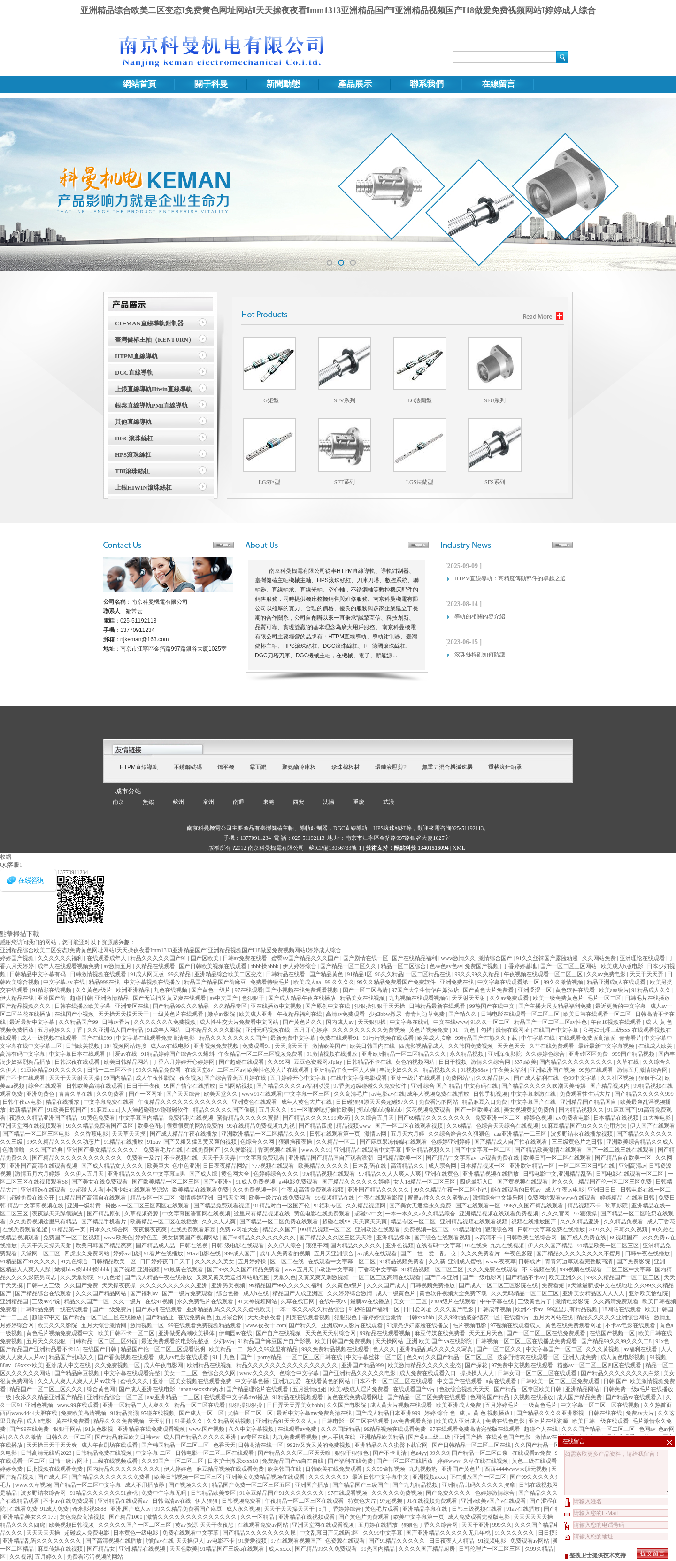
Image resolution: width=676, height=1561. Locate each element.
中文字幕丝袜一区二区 (375, 1357)
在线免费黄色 (195, 1317)
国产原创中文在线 (328, 1006)
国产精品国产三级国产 (361, 1485)
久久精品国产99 (79, 1022)
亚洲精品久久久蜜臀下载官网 (391, 1445)
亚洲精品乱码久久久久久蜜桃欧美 (229, 1309)
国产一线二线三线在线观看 (620, 1149)
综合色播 (228, 1293)
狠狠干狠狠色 (352, 1453)
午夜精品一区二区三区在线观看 (305, 1501)
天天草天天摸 (129, 1133)
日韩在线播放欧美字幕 (83, 1006)
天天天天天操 (43, 1533)
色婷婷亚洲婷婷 (451, 1141)
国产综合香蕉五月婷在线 (236, 1078)
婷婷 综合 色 (440, 1413)
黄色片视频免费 (429, 1030)
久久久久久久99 (328, 1477)
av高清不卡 (489, 1237)
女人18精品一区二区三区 (425, 1181)
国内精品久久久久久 (356, 1245)
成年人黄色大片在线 (307, 1102)
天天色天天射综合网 (331, 1333)
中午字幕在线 (538, 1038)
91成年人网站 (164, 1030)
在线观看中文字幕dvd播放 (237, 1397)
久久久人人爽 (219, 1221)
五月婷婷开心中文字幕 (299, 1078)
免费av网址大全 (239, 1229)
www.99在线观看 (78, 1405)
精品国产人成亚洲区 (298, 1293)
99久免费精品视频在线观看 (335, 1349)
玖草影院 (617, 1205)
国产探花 (477, 1365)
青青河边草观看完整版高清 (579, 1261)
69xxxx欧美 (29, 1365)
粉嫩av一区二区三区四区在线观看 (148, 1205)
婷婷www (449, 1461)
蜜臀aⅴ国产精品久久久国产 (305, 958)
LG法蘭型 (419, 400)
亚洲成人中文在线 (69, 1365)
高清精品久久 (408, 1165)
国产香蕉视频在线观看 (126, 1357)
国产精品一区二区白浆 (480, 1453)
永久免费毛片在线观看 (206, 1301)
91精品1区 (359, 974)
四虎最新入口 (477, 1181)
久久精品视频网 (366, 1205)
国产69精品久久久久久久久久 (435, 1118)
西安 (298, 802)
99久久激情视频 (564, 982)
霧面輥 (258, 767)
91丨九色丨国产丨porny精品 (247, 1357)
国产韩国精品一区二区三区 (175, 1445)
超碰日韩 (81, 998)
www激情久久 (458, 958)
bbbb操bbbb (265, 966)
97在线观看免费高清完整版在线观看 (476, 1429)
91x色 (662, 1341)
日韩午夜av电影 (22, 1102)
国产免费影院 (634, 1261)
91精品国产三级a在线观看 (233, 1549)
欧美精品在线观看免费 (201, 1189)
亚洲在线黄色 (442, 1173)
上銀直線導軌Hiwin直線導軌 (153, 388)
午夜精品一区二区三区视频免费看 (261, 1054)
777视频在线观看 (273, 1165)
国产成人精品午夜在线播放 (302, 998)
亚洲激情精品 (112, 998)
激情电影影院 (573, 1301)
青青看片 (630, 1038)
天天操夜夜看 (265, 1317)
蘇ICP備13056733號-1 (335, 848)
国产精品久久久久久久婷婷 (356, 1181)
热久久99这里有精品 (273, 1349)
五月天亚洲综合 (334, 1253)
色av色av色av (446, 966)
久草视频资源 (142, 1213)
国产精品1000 (126, 1517)
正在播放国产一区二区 (478, 1477)
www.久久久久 (258, 1373)
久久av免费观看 (510, 998)
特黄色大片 (362, 1501)
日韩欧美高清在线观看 (95, 1086)
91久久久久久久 (515, 1533)
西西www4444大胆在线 (29, 1413)
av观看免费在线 (500, 1157)
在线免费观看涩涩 (25, 1229)
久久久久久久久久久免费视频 (369, 1030)
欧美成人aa (308, 982)
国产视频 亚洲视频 (137, 1269)
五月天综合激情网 (104, 1325)
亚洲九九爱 (287, 1381)
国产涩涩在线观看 (553, 1501)
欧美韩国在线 (285, 1469)
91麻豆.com (105, 1110)
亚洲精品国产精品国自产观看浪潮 (331, 1157)
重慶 (358, 802)
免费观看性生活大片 (586, 1094)
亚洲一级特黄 (84, 1205)
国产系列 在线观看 (160, 1309)
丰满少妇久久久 (399, 1070)
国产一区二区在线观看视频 (409, 1126)
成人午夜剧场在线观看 (110, 1445)
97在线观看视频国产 (297, 1541)
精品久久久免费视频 (119, 1421)
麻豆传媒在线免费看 (441, 1333)
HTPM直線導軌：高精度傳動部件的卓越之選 (510, 578)
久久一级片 (128, 1301)
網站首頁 (139, 84)
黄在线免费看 (73, 1421)
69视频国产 (624, 1237)
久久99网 (280, 1062)
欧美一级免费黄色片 (559, 998)
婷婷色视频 (538, 1118)
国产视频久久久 (189, 1485)
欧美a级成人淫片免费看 (360, 1389)
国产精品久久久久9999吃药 (317, 1118)
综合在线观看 (45, 1086)
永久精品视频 (467, 1054)
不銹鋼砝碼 (188, 767)
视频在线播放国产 (534, 1221)
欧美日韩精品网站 (127, 1062)
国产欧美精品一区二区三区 (166, 1181)
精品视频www (354, 1126)
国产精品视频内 (610, 1086)
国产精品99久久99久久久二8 (617, 1341)
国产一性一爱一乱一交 (429, 1253)
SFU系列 (495, 400)
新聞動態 (283, 84)
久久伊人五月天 (84, 1173)
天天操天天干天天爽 (52, 1445)
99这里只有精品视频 (573, 1309)
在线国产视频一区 (613, 1333)
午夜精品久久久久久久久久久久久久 (184, 1102)
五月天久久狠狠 (46, 1341)
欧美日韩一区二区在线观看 (557, 1157)
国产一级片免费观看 (188, 1293)
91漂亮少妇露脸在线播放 (418, 1325)
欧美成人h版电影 (623, 966)
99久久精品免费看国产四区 (100, 1126)
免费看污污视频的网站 (95, 1556)
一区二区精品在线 (429, 974)
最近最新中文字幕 (32, 1022)
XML (459, 848)
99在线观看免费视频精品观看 (205, 1325)
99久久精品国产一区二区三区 (623, 1277)
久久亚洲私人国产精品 (116, 1030)
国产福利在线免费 (351, 1461)
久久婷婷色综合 (545, 1054)
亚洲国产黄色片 (461, 1469)
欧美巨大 (158, 1165)
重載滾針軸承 (505, 767)
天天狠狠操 (372, 1022)
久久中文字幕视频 (252, 1429)
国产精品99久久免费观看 (326, 1549)
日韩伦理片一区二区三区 (490, 1549)
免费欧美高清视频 (84, 1413)
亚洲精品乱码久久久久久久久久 (42, 1541)
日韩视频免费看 (242, 1501)
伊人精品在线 (17, 998)
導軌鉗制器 (314, 828)
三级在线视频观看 (115, 1461)
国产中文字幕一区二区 (483, 1149)
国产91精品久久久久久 (397, 1541)
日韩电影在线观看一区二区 (630, 1173)
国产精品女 (101, 1549)
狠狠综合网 (500, 1229)
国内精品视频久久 (582, 1110)
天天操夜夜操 (119, 1285)
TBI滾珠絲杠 (132, 471)
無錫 (148, 802)
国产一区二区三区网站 (569, 966)
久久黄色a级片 (94, 990)
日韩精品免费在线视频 (104, 1453)
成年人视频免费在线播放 (438, 1094)
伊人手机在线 (339, 1437)
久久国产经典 (46, 1149)
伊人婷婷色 (178, 1469)
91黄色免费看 (98, 1118)
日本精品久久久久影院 (214, 1030)
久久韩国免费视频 (471, 1046)
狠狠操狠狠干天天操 (380, 1006)
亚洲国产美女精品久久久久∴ (103, 1149)
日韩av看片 (116, 1022)
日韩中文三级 (43, 1285)
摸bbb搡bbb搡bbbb (380, 1110)
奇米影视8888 (90, 1509)
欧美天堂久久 (221, 1094)
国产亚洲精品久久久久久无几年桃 (449, 1533)
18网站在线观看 (622, 1309)
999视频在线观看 (581, 1269)
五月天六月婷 (408, 1133)
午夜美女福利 (510, 1070)
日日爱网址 (417, 1309)
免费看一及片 (143, 1157)
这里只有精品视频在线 (263, 1213)
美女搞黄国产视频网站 (191, 1237)
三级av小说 (46, 1301)
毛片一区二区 (604, 998)
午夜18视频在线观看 (617, 1022)
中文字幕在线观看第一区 (509, 982)
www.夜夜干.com (265, 1325)
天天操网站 (389, 1341)
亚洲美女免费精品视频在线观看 (266, 1477)
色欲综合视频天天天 (465, 1389)
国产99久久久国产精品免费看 (244, 1269)
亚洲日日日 (602, 1189)
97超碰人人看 (87, 1189)
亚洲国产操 (469, 1437)
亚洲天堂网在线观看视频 (323, 1525)
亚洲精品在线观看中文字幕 (368, 1149)
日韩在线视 (194, 1245)
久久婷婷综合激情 (350, 1293)
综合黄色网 (101, 1389)
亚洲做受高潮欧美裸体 (187, 1333)
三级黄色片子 (535, 1301)
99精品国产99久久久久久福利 (286, 1285)
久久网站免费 (599, 958)
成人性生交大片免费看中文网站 (240, 1022)
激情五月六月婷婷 (38, 1173)
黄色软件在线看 (575, 990)
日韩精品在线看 (286, 974)
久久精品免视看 (624, 1221)
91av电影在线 (204, 1253)
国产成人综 (204, 1173)
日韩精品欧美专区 (214, 1493)
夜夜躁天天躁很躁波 (58, 1213)
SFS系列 (494, 482)
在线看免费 (23, 1509)
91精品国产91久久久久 (29, 1261)
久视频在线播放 (534, 1397)
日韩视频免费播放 (433, 1285)
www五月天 (299, 1269)
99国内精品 (118, 1078)
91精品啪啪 (468, 1229)
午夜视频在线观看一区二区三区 (544, 974)
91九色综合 (74, 1261)
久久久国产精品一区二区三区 (598, 1429)
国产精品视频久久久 (26, 1006)
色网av (647, 1429)
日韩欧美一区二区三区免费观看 (561, 1381)
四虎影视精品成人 (422, 1046)
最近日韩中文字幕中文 (381, 1477)
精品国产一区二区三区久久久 (46, 1389)
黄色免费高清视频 (83, 1517)
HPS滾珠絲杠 (133, 454)
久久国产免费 (82, 1285)
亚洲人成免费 (580, 1357)
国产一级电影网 (482, 1277)
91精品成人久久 (651, 990)
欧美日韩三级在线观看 (601, 1421)
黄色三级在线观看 (535, 1461)
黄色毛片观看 (382, 1509)
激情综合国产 (496, 958)
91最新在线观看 (184, 1269)
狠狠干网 (317, 1245)
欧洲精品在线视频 (210, 1365)
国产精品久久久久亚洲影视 (550, 1413)
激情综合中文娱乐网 (499, 1197)
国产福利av (144, 1293)
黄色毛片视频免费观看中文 (60, 1333)
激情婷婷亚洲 (197, 1197)
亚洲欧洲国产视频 (553, 1070)
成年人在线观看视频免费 (69, 966)
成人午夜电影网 (164, 1365)
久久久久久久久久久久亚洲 (174, 1285)
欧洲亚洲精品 (133, 990)
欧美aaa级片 (614, 990)
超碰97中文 (368, 1213)
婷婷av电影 (127, 1253)
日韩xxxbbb (421, 1317)
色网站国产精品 (490, 1397)
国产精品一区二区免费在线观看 (279, 1221)
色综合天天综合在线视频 (507, 1126)
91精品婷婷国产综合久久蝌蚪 (178, 1054)
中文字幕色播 (252, 1381)
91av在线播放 (523, 1509)
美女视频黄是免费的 (530, 1110)
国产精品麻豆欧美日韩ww (128, 1437)
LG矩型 (269, 400)
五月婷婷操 (253, 1261)
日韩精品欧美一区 (400, 1157)
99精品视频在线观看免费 (395, 1429)
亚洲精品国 (15, 1301)
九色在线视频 (171, 990)
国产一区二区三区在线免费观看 (547, 1333)
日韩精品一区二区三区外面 (104, 1341)
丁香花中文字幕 (378, 1269)
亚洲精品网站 (582, 1389)
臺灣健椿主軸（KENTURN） (154, 339)
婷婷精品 (612, 1197)
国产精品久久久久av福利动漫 (293, 1086)
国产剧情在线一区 (366, 958)
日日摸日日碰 (555, 1533)
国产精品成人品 (156, 1245)
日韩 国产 (615, 1381)
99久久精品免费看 (159, 1070)
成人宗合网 (443, 1165)
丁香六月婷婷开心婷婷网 (184, 1062)
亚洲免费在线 (457, 982)
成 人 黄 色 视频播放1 (486, 1413)
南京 (118, 802)
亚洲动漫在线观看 (378, 1229)
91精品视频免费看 (402, 1261)
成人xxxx (280, 1549)
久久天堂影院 (77, 1277)
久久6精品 (459, 1126)
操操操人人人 (477, 1373)
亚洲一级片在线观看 (417, 1078)
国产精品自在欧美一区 (624, 1157)
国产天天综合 (183, 1094)
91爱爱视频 (253, 1541)
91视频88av (475, 1070)
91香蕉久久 (189, 1421)
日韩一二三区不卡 (110, 1070)
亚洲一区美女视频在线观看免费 (193, 1381)
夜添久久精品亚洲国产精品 (43, 1118)
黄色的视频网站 (415, 1062)
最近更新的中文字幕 (621, 1006)
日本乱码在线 (370, 1165)
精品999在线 (105, 982)
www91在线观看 (262, 1094)
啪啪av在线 (159, 1541)
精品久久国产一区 (87, 1301)
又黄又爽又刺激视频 (324, 1277)
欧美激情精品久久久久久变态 (425, 1365)
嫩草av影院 (222, 1014)
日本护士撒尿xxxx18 (233, 1461)
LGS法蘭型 (420, 482)
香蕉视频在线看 (278, 1149)
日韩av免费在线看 (246, 958)
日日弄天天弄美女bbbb (295, 1405)
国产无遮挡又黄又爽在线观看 (170, 998)
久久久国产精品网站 (102, 1293)
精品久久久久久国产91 (159, 958)
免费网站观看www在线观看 (562, 1197)
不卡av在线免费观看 (69, 1501)
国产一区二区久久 (499, 1349)
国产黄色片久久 (303, 1022)
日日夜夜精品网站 (226, 1165)
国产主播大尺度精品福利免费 (555, 1006)
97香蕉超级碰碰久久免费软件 (370, 1086)
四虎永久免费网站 (87, 1253)
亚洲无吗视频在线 (268, 1030)
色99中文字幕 (580, 1078)
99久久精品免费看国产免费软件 (397, 982)
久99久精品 (539, 1549)
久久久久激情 (25, 1437)
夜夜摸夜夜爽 (150, 1229)
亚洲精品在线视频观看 (307, 1517)
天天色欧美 (183, 1549)
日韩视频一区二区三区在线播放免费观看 (527, 1341)
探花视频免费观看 (429, 1110)
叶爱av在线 (123, 1054)
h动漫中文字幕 (336, 1269)
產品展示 (355, 84)
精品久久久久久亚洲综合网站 (613, 1317)
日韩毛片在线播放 (648, 998)
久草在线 (628, 1062)
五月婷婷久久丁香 (61, 1030)
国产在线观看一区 (478, 1205)
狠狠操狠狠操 (246, 1405)
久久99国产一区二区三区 (173, 1461)
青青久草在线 (76, 1094)
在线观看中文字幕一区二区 (342, 1261)
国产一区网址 (146, 1094)
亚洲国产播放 (312, 1485)
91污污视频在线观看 (389, 1038)
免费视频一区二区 (427, 1229)
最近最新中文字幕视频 (607, 1046)
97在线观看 (249, 990)
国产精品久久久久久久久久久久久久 (77, 1157)
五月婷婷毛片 (502, 1405)
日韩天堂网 (231, 1197)
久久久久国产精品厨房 (427, 1549)
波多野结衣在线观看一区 (529, 1357)
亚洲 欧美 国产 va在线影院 (439, 1341)
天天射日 (160, 1421)
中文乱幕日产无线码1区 (330, 1533)
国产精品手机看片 (104, 1221)
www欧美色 (118, 1237)
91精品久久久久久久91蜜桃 (104, 1493)
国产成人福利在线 (537, 1078)
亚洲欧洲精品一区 (532, 1165)
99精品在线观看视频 (386, 1333)
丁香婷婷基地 (520, 966)
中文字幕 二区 (154, 1453)
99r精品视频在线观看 (329, 1173)
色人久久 (385, 1349)
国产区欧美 (205, 958)
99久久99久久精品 (477, 974)
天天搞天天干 (292, 1046)
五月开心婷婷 (311, 1030)
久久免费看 (111, 1094)
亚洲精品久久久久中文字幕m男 (147, 1173)
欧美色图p (151, 1126)
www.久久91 (316, 1149)
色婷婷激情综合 (495, 1493)
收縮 (5, 857)
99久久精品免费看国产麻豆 (188, 1509)
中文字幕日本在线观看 (78, 1054)
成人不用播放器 (145, 1485)
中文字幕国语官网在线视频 (196, 1213)
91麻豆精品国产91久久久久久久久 (282, 1493)
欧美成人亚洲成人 (459, 1421)
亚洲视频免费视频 (216, 1046)
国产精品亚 (160, 1317)
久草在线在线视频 (486, 1461)
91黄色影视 (100, 1429)
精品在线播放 (63, 1102)
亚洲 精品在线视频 (143, 1549)
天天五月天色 (486, 1333)
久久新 (437, 1261)
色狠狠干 (254, 998)
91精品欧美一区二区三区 (608, 1245)
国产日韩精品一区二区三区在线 (472, 1445)
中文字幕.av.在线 (64, 982)
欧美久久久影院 (58, 1325)
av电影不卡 (221, 1541)
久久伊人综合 (285, 1245)
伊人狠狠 (207, 1501)
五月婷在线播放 (378, 1525)
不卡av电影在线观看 (631, 1325)
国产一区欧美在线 (478, 1110)
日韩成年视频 (495, 1309)
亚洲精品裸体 (394, 1237)
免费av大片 (640, 1413)
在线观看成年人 (107, 958)
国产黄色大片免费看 (489, 990)
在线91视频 (160, 1301)
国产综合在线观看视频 (443, 1237)
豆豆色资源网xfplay (319, 1062)
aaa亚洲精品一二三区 (521, 1133)
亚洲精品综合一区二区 (116, 1397)
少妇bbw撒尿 (386, 1014)
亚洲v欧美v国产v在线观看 (494, 1501)
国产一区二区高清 (366, 990)
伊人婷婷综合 (300, 966)
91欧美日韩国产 (67, 1110)
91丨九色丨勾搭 (473, 1030)
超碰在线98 (336, 1221)
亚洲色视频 (399, 1245)
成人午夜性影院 (156, 1078)
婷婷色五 (147, 1237)
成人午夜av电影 (565, 1189)
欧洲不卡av (529, 1309)
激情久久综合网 (491, 1062)
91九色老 (110, 1277)
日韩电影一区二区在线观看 (356, 1421)
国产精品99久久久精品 (181, 1006)
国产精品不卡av (526, 1277)
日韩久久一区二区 (69, 1437)
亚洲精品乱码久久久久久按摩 (479, 1485)
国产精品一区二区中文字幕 (88, 1485)
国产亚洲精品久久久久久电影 (360, 1373)
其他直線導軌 (133, 421)
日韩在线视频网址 (542, 1485)
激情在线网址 (513, 1030)
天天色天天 (512, 1046)
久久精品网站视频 (230, 1421)
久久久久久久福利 (61, 958)
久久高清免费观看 (616, 1301)
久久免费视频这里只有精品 (43, 1221)
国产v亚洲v (218, 1181)
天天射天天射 (469, 998)
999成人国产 (240, 1253)
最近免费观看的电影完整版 (175, 1341)
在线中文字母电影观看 (359, 1078)
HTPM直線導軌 (136, 356)
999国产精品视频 (634, 1054)
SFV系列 (344, 400)
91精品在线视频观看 (298, 1397)
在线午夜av (333, 1301)
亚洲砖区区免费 (588, 1054)
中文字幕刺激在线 (534, 1094)
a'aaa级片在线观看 (454, 1301)
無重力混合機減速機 (447, 767)
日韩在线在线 (605, 1413)
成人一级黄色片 (396, 1293)
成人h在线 (256, 1293)
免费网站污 (460, 1078)
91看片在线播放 (164, 1253)
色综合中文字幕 (299, 1373)
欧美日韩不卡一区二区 (127, 1333)
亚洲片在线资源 (549, 1421)
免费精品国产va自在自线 (293, 1461)
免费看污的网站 (439, 1102)
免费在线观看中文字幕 (191, 1533)
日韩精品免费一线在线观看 (55, 1309)
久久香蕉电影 (91, 1133)
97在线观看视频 (348, 1493)
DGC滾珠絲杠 (134, 438)
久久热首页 (658, 1405)
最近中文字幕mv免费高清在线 (315, 1413)
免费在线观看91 (339, 1038)
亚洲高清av (632, 1165)
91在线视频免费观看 (433, 1501)
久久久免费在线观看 (493, 1269)
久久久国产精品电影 (541, 1525)
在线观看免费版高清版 (587, 1038)
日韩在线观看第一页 (335, 1133)
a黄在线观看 (502, 1381)
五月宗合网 (230, 1317)
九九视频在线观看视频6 (419, 998)
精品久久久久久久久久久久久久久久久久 (287, 1365)
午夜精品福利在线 (300, 1014)
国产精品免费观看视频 (222, 1205)
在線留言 (498, 84)
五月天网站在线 (553, 1317)
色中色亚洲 (186, 1165)
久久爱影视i (239, 1149)
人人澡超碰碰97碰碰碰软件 (155, 1110)
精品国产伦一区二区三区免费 (615, 1181)
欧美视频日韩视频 (72, 1525)
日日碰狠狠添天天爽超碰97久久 (376, 1102)
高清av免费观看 (346, 1014)
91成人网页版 (147, 974)
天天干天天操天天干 (290, 1509)
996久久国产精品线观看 (534, 1205)
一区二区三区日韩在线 (587, 1165)
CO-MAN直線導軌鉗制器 (149, 323)
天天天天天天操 (534, 1517)
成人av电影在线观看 (184, 1357)
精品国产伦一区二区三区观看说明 (164, 1349)
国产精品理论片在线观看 (258, 1389)
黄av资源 (186, 1525)
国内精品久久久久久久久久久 (576, 1062)
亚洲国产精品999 (363, 1365)
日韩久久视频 (631, 1229)
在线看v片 (517, 1317)
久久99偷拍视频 (386, 1469)
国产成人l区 (53, 1477)
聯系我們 (427, 84)
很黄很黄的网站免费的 (195, 1126)
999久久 (502, 1525)
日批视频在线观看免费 (55, 1469)
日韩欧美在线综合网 (532, 1237)
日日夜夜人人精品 (452, 1541)
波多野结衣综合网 (44, 1493)
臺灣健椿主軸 (277, 828)
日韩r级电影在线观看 (238, 1245)
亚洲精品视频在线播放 (491, 1173)
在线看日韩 (641, 1197)
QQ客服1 (11, 864)
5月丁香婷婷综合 (340, 1509)
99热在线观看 (597, 1070)
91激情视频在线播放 (333, 1054)
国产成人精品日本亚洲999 (388, 1413)
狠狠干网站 (68, 1429)
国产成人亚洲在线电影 (148, 1389)
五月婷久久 (49, 1556)
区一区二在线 (287, 1261)
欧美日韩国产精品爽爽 (104, 1245)
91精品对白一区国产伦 (282, 1205)
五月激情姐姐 (310, 1389)
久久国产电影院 (347, 1405)
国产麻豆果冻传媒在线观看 (394, 1141)
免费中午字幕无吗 (164, 1493)
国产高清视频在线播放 (114, 1541)
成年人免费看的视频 (286, 1253)
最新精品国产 (27, 1110)
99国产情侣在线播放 (190, 1086)
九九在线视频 (507, 1245)
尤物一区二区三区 (251, 1413)
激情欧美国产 (329, 1046)
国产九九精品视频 (415, 1485)
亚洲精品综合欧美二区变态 (228, 974)
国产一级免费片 (112, 1309)
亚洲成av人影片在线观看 (352, 1325)
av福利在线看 (640, 1349)
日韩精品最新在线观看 (438, 1006)
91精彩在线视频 (52, 990)
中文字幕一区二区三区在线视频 (601, 1405)
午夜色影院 (519, 1253)
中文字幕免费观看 (262, 1157)
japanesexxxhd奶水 (201, 1389)
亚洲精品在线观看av (123, 1501)
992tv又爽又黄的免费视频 (319, 1445)
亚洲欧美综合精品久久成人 (640, 1141)
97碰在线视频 (158, 1413)
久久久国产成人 (387, 1285)
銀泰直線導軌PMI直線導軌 (151, 405)
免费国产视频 (482, 966)
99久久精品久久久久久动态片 (63, 1141)
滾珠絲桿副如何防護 (479, 654)
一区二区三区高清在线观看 (387, 1277)
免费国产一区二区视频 (72, 1237)
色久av (415, 1357)
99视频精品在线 (335, 1197)
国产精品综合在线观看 (44, 1293)
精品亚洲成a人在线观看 (617, 982)
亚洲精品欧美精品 (382, 1437)
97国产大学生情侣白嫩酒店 (426, 990)
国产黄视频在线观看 (523, 1181)
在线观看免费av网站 (263, 1525)
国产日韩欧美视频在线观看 (213, 966)
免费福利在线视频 (191, 1118)
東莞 (268, 802)
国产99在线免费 (29, 1429)
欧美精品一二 (226, 1349)
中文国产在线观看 (460, 1381)
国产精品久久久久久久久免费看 (111, 1477)
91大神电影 (657, 1118)
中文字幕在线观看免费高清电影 (156, 1038)
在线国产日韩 (100, 1349)
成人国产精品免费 (580, 1397)
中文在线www (450, 1022)
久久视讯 (20, 1556)
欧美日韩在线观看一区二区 (597, 1014)
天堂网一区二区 (41, 1253)
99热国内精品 (378, 1549)
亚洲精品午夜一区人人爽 (345, 1070)
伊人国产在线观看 (652, 1126)
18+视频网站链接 (126, 1046)
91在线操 (476, 1245)
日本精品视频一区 (483, 1165)
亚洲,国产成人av (131, 1509)
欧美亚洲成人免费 (459, 1405)
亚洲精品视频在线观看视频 (474, 1221)
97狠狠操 (586, 1213)
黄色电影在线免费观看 (323, 1213)
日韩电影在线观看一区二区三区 (521, 1014)
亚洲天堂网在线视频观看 (31, 1126)
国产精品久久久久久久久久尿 (260, 1533)
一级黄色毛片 (540, 1405)
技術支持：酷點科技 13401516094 (407, 848)
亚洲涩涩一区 (535, 990)
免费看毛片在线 (163, 1149)
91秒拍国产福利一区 (375, 1309)
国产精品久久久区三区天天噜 (336, 1237)
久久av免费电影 (606, 974)
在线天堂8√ (200, 1070)
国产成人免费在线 (584, 1237)
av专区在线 (254, 1437)
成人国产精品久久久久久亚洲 (200, 1437)
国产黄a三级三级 (429, 1437)
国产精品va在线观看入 (634, 1397)
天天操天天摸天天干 (124, 1014)
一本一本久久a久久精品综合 (420, 1213)
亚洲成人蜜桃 (465, 1261)
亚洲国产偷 (52, 998)
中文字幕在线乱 (410, 1022)
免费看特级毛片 (270, 982)
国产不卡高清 (390, 1453)
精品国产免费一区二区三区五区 (252, 1485)
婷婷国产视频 (17, 958)
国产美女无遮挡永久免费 (421, 1205)
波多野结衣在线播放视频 (582, 1133)
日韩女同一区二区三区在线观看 (538, 1373)
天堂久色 (284, 1277)
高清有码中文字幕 (23, 1054)
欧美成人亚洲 (256, 1014)
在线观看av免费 (297, 1429)
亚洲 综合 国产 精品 (436, 1086)
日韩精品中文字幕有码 (38, 974)
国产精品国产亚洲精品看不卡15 (40, 1349)
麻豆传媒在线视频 (61, 1549)
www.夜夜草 (500, 1261)
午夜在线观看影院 (381, 1197)
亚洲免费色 (41, 1094)
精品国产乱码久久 (72, 1357)
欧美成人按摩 (435, 1038)
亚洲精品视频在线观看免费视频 (499, 1213)
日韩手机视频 (490, 1094)
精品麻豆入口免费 (485, 1102)
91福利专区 (328, 1205)
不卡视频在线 (181, 1157)
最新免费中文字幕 (293, 1038)
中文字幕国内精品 (142, 1118)
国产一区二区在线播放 (405, 1461)
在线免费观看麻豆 (193, 1229)
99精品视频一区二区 (326, 1229)
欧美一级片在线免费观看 (280, 1197)
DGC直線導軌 (134, 372)
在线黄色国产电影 (509, 1437)
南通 (238, 802)
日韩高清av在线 (172, 1501)
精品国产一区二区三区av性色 (551, 1022)
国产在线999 (97, 1038)
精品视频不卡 (584, 1205)
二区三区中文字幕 (629, 1269)
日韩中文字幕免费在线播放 (551, 1229)
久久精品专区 (230, 1006)
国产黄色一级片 (211, 990)
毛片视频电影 (470, 1325)
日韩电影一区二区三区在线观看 (215, 1453)
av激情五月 (118, 966)
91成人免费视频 (256, 1181)
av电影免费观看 (299, 1181)
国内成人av (340, 1022)
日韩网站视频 (236, 1086)
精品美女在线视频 (363, 998)
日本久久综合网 (109, 1229)
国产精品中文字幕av (451, 1157)
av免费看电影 (573, 1118)
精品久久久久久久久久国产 (233, 1038)
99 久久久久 (339, 982)
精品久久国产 (280, 1229)
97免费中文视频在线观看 (522, 1365)
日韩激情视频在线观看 (99, 974)
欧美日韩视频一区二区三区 (188, 1477)
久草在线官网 (298, 1301)
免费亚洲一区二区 (498, 1118)
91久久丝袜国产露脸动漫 (547, 958)
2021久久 (600, 1229)
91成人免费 (55, 1509)
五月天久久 (273, 1110)
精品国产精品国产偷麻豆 (215, 982)
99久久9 (439, 1453)
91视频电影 (492, 1541)
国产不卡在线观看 (23, 1078)
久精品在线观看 (156, 966)
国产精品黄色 (327, 974)
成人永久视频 (243, 1509)
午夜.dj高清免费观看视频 (313, 1189)
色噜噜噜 (14, 1149)
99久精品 (180, 974)
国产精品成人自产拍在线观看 (511, 1141)
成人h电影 (39, 1421)
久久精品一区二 (336, 1141)
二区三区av (231, 1070)
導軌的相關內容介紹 (479, 616)
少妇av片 (224, 1341)
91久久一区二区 (490, 1022)
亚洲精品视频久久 (429, 1149)
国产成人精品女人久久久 (113, 1165)
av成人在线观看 (377, 1253)
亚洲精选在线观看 (44, 1189)
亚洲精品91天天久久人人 (287, 1421)
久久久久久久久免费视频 (165, 1022)
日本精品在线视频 (616, 1118)
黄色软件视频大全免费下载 (453, 1293)
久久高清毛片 (351, 1094)
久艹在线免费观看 (552, 1046)
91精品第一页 (69, 1229)
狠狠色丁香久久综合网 (430, 1525)
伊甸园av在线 (236, 1333)
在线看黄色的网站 (328, 1381)
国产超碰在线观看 (242, 1062)
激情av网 (376, 1133)
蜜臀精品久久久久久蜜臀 (248, 1118)
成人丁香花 (661, 1221)
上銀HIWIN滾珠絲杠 (143, 487)
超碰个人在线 (541, 1429)
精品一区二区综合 (404, 966)
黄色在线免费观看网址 (574, 1325)
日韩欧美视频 (83, 1046)
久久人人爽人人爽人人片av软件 (77, 1381)
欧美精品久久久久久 (324, 1165)
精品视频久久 (440, 1070)
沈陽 (328, 802)
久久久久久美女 (215, 1261)
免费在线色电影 (505, 1421)
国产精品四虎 (316, 1126)
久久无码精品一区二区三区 (525, 1293)
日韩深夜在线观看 (77, 1062)
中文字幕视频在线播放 (153, 982)
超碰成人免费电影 (87, 1533)
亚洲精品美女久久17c (29, 1517)
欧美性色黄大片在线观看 (279, 1070)
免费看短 (554, 1285)
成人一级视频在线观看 (49, 1038)
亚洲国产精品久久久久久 (379, 1189)
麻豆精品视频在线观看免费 (230, 1469)
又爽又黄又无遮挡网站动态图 (233, 1277)
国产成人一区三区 (202, 1413)
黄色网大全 (236, 1173)
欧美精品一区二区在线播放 (164, 1221)
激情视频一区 (147, 1325)
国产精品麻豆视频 (77, 1373)
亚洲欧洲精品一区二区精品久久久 (404, 1054)
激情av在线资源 (555, 1437)
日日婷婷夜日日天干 (166, 1261)
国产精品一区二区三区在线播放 (103, 1317)
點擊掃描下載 (19, 934)
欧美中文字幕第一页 (419, 1517)
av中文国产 (224, 998)
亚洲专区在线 (132, 1006)
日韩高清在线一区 (261, 1445)
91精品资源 (124, 1413)
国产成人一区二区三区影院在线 (499, 1285)
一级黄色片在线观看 (179, 1014)
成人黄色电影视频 (623, 1357)
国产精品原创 (104, 1213)
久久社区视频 (618, 1078)
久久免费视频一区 (255, 1189)
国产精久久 (463, 1014)
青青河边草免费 (425, 1014)
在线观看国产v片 (415, 1389)
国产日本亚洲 (442, 1277)
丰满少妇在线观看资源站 (137, 1189)
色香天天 (224, 1445)
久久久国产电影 (454, 1309)
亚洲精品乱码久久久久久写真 (436, 1349)
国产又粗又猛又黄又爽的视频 (200, 1141)
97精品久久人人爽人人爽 (390, 1173)
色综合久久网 (258, 1141)
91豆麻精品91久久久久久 (52, 1070)
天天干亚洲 (475, 1525)
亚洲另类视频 (228, 1285)
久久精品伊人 (493, 1078)
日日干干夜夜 (143, 1086)
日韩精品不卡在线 (369, 1062)
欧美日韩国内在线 (373, 1046)
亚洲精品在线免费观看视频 (151, 1429)
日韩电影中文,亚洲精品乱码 (558, 1173)
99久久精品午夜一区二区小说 (451, 1189)
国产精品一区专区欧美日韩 (528, 1389)
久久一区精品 (258, 1517)
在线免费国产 (204, 1149)
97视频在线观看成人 (516, 1325)
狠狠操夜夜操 (296, 1141)
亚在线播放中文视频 (277, 1006)
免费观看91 (257, 1046)
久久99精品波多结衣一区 (469, 1317)
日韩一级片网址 (69, 1461)
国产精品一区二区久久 (349, 966)
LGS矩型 (270, 482)
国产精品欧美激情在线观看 (549, 1149)
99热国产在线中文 (492, 1006)
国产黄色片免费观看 (364, 1517)
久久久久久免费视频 (397, 1493)
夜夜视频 (190, 1078)
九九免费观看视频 (295, 1437)
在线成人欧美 (656, 1046)
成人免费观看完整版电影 (479, 1517)
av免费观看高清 (413, 1421)
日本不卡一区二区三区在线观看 (394, 1381)
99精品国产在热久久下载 (487, 1038)
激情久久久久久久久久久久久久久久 (192, 1517)
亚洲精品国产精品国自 (589, 1102)
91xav (154, 1141)
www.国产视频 (207, 1429)
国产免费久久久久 (449, 1493)
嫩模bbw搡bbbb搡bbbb (82, 1269)
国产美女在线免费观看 (100, 1181)
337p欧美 (525, 1062)
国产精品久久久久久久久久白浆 (621, 1373)
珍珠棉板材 (345, 767)
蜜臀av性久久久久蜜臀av (438, 1197)
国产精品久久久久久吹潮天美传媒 (544, 1086)
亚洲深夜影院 (505, 1054)
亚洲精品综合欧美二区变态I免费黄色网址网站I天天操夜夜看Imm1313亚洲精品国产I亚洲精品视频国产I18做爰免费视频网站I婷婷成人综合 (338, 10)
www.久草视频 (33, 1485)
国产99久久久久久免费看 (541, 1477)
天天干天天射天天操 (75, 1078)
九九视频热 (423, 1469)
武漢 (388, 802)
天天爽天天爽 (370, 1221)
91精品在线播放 (124, 1141)
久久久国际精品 (341, 1429)
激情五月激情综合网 (643, 1070)
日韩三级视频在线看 (478, 1509)
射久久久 (564, 1181)
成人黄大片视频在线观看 (401, 1405)
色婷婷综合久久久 (277, 1173)
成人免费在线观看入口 (428, 1373)
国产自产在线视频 (279, 1333)
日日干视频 (453, 1062)
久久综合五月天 (374, 1118)
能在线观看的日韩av (516, 1189)
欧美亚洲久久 (566, 1277)
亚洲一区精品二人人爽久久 (136, 1405)
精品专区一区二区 (153, 1197)
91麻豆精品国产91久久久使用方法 (585, 1126)
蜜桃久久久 (135, 1381)
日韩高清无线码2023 (47, 1453)
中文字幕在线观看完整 (132, 1373)
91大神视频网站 (258, 1301)
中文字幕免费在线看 (110, 1102)
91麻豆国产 (621, 1110)
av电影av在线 (388, 1094)
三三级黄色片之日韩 (578, 1141)
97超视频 (392, 1501)
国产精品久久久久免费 (547, 1493)
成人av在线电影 (170, 1046)
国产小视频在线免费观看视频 (302, 990)
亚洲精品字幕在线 (425, 1509)
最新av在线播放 (370, 1301)
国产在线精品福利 (415, 958)
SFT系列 (344, 482)
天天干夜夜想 (217, 1525)
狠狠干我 (650, 1078)
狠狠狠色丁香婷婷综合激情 (368, 1317)
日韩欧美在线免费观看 (334, 1469)
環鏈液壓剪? (391, 767)
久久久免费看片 (481, 1253)
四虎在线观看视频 (308, 1317)
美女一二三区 (411, 1301)
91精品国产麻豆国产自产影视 (275, 1341)
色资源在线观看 (345, 1541)
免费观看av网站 (530, 1541)
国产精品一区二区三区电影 (36, 1133)
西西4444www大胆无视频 (516, 1469)
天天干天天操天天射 (47, 1245)
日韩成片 (530, 1261)
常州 (208, 802)
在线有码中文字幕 (439, 1245)
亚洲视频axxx (429, 1477)
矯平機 (225, 767)
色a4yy (418, 1453)
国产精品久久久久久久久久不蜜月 (579, 1253)
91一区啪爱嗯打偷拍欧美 (322, 1110)
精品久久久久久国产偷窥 (224, 1110)
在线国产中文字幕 (556, 1030)
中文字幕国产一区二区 (555, 1349)
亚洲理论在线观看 (643, 958)
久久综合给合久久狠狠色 (460, 1133)
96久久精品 (389, 974)
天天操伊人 (190, 1541)
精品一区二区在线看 (200, 1405)
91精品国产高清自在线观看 (93, 1197)
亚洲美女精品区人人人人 (594, 1293)
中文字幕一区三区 (307, 1094)
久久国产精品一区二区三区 (459, 1357)
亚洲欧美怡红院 (649, 1293)
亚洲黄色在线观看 (255, 1102)
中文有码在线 (481, 1086)
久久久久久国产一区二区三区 (135, 1525)
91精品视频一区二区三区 (433, 1269)
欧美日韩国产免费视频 (344, 1341)
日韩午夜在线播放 (648, 1253)
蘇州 (178, 802)
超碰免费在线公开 (32, 1197)
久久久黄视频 (603, 1349)
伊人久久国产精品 (551, 1245)
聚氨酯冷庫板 (299, 767)
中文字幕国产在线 (534, 1102)
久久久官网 (556, 1213)
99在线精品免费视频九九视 (261, 1126)
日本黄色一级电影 (136, 1533)
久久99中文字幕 (383, 1533)
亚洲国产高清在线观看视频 (43, 1165)
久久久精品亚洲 (580, 1221)
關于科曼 (211, 84)
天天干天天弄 (647, 974)
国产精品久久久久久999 (644, 1094)
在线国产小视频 (74, 1014)
